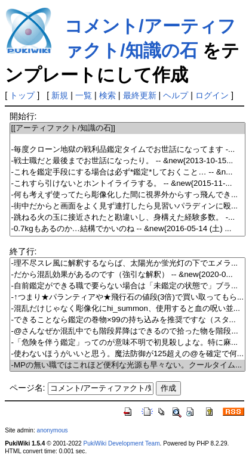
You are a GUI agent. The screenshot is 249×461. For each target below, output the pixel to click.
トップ (22, 95)
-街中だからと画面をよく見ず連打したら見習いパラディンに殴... (127, 206)
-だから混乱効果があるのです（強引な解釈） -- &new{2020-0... (127, 275)
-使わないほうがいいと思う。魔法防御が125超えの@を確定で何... (127, 354)
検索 (107, 95)
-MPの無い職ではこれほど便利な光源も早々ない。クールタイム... (127, 365)
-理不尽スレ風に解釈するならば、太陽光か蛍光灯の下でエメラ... (127, 263)
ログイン (212, 95)
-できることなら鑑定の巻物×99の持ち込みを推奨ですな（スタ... (127, 320)
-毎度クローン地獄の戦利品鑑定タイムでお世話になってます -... (127, 149)
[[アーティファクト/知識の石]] (127, 128)
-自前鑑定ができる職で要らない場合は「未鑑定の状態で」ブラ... (127, 286)
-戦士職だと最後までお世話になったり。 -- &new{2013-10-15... (127, 161)
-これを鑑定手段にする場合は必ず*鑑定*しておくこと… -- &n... (127, 172)
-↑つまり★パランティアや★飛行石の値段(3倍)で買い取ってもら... (127, 297)
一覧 (83, 95)
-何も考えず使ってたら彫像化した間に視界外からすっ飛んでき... (127, 195)
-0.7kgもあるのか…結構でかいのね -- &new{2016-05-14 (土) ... (127, 229)
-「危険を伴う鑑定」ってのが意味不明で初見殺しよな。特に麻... (127, 342)
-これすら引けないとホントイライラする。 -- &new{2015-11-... (127, 183)
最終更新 (139, 95)
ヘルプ (175, 95)
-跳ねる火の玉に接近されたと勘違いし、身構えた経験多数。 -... (127, 217)
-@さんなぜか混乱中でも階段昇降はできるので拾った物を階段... (127, 331)
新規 (59, 95)
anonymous (52, 430)
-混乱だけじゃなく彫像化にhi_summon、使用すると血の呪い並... (127, 308)
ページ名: (27, 388)
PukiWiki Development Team (122, 443)
